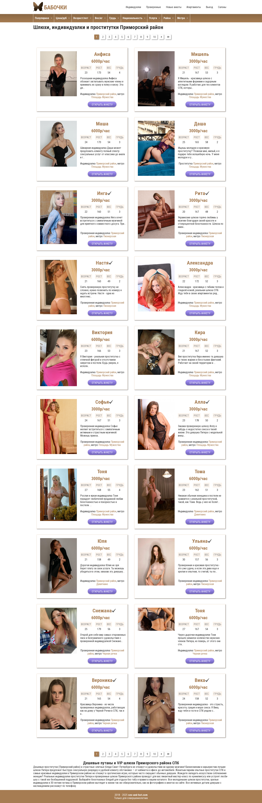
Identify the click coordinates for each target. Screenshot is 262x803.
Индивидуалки (133, 7)
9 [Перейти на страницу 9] (147, 37)
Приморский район (106, 94)
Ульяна (200, 541)
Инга (102, 193)
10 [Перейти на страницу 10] (154, 37)
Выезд (209, 7)
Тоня (102, 471)
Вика (200, 680)
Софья (102, 402)
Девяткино (200, 514)
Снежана (102, 611)
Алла (200, 402)
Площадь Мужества (102, 97)
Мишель (200, 54)
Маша (102, 124)
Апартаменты (193, 7)
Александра (200, 263)
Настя (102, 263)
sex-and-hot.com (138, 794)
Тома (200, 471)
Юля (102, 541)
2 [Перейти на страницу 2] (103, 37)
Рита (200, 193)
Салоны (222, 7)
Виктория (102, 332)
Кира (200, 332)
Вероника (102, 680)
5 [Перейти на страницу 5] (122, 37)
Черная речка (109, 653)
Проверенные (153, 7)
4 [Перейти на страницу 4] (115, 37)
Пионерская (109, 236)
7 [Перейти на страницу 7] (134, 37)
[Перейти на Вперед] (161, 37)
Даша (200, 124)
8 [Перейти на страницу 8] (141, 37)
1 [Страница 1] (96, 37)
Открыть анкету (102, 104)
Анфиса (102, 54)
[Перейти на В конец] (168, 37)
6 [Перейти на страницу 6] (128, 37)
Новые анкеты (173, 7)
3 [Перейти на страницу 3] (109, 37)
